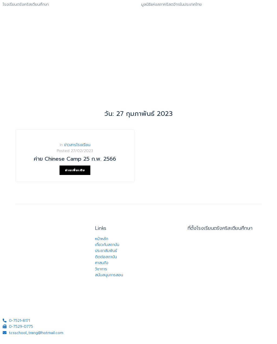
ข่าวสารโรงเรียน (77, 145)
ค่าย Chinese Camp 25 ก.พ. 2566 (75, 159)
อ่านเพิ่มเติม (75, 170)
